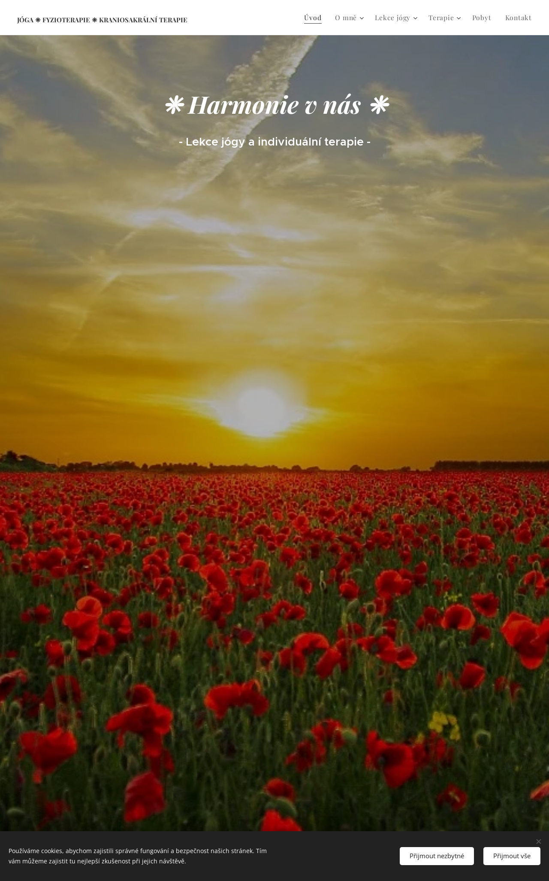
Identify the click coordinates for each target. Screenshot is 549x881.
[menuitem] (320, 17)
